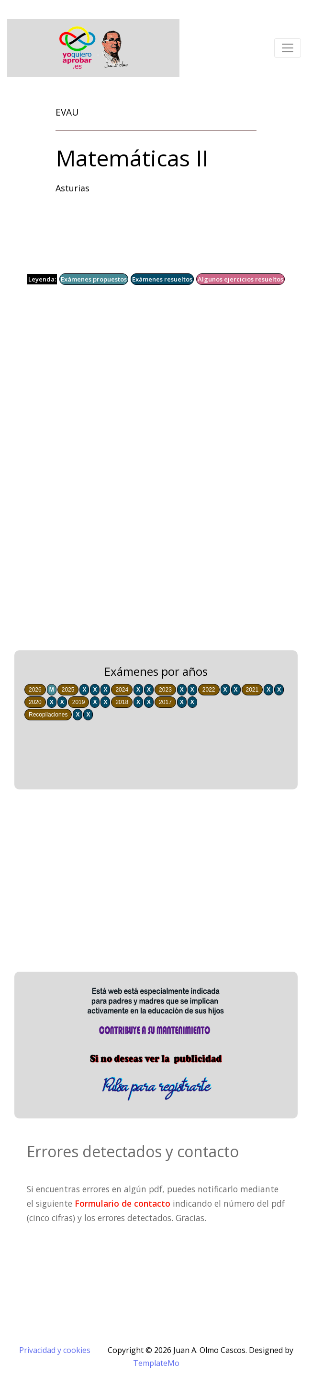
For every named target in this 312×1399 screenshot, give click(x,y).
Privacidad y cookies (54, 1350)
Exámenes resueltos (162, 279)
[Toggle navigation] (287, 48)
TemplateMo (156, 1363)
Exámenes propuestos (94, 279)
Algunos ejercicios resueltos (240, 279)
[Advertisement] (156, 393)
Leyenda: (42, 279)
